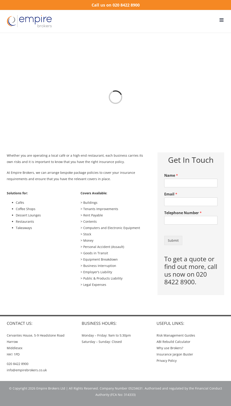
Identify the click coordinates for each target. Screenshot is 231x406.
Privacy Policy (167, 360)
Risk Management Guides (176, 335)
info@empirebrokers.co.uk (27, 370)
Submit (173, 240)
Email (170, 194)
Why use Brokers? (170, 348)
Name (171, 175)
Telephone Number (183, 213)
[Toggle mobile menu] (221, 20)
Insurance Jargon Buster (175, 354)
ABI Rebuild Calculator (173, 341)
